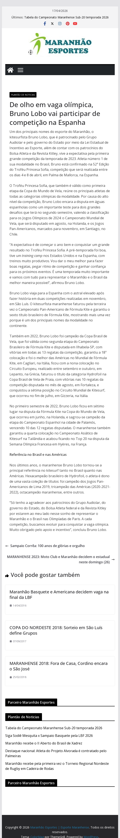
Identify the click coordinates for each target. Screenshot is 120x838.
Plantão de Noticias (23, 94)
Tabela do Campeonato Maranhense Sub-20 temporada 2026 (66, 17)
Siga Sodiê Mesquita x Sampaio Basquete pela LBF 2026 (49, 735)
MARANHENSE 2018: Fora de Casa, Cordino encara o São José (58, 666)
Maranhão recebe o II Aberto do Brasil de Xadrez (43, 743)
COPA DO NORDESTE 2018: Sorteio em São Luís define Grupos (55, 630)
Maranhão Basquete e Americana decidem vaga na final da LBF (59, 594)
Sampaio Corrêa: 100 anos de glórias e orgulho (45, 545)
